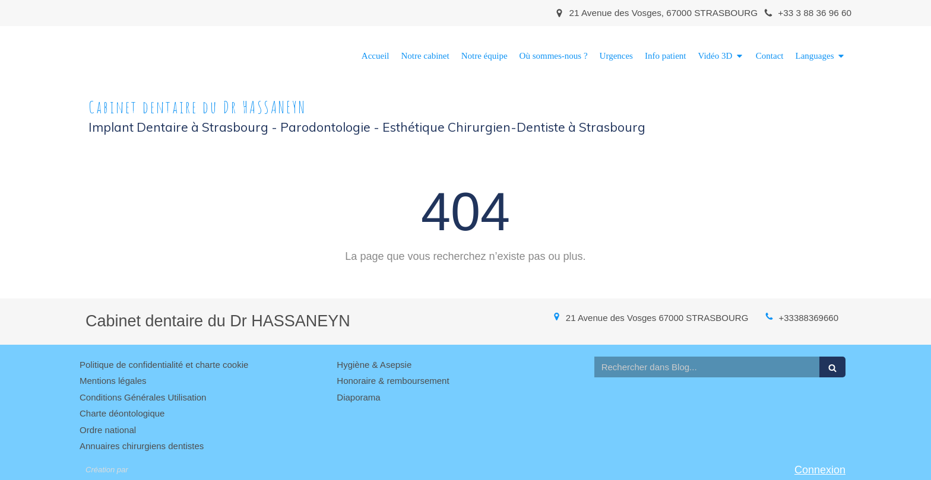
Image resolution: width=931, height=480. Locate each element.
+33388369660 (808, 318)
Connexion (820, 470)
